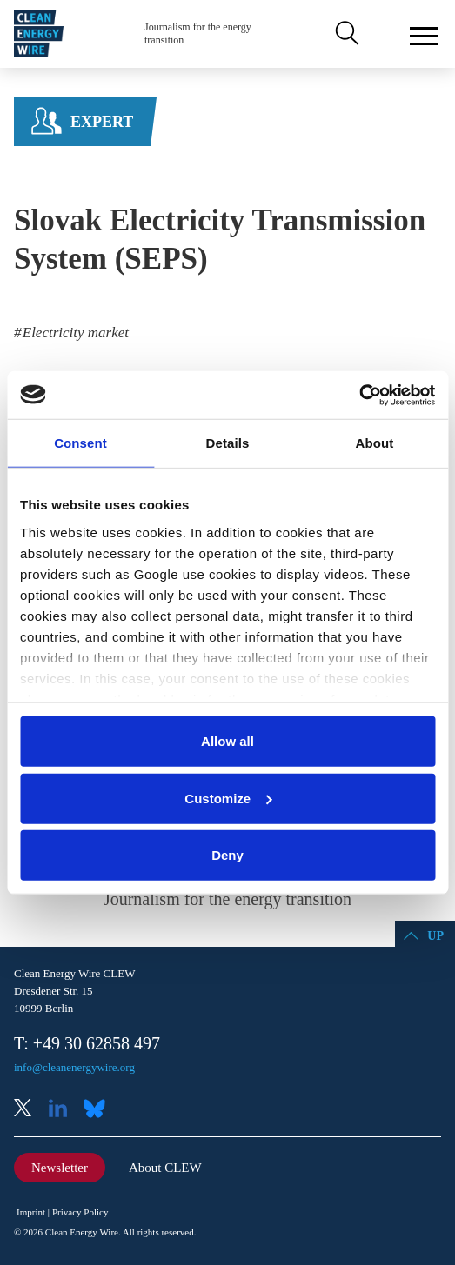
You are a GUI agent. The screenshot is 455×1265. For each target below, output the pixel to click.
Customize (227, 797)
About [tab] (375, 443)
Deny (227, 855)
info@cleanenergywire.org (74, 1067)
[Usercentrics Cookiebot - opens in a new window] (359, 394)
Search (345, 34)
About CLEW (165, 1168)
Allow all (227, 741)
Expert (101, 121)
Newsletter (59, 1168)
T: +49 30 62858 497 (87, 1043)
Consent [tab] (80, 443)
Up (435, 935)
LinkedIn (64, 1109)
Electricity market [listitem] (74, 332)
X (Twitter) (29, 1109)
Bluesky (99, 1109)
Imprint (31, 1212)
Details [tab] (228, 443)
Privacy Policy (80, 1212)
